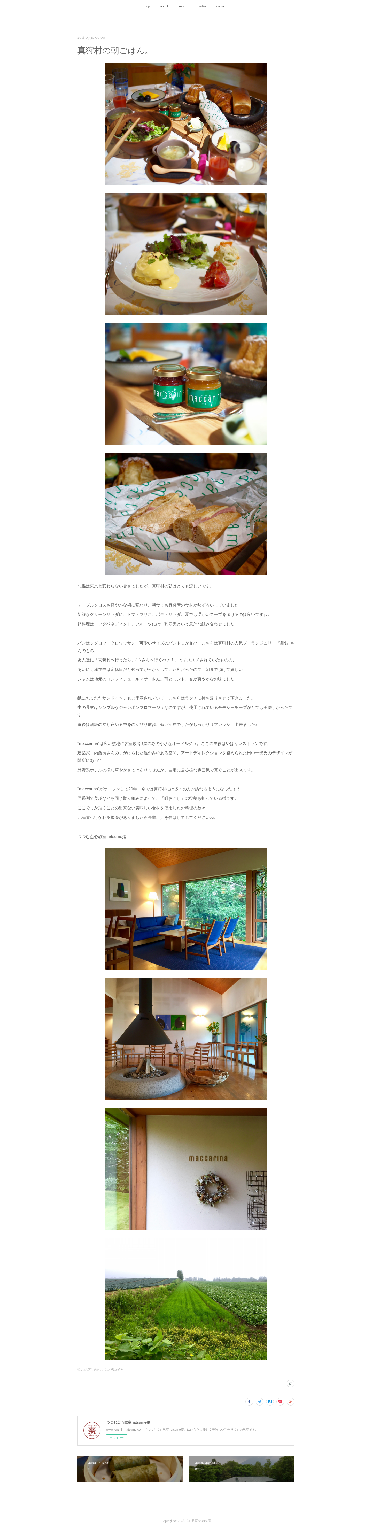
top (148, 6)
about (164, 6)
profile (202, 6)
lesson (182, 6)
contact (221, 6)
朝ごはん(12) (85, 1369)
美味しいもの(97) (104, 1369)
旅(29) (119, 1369)
